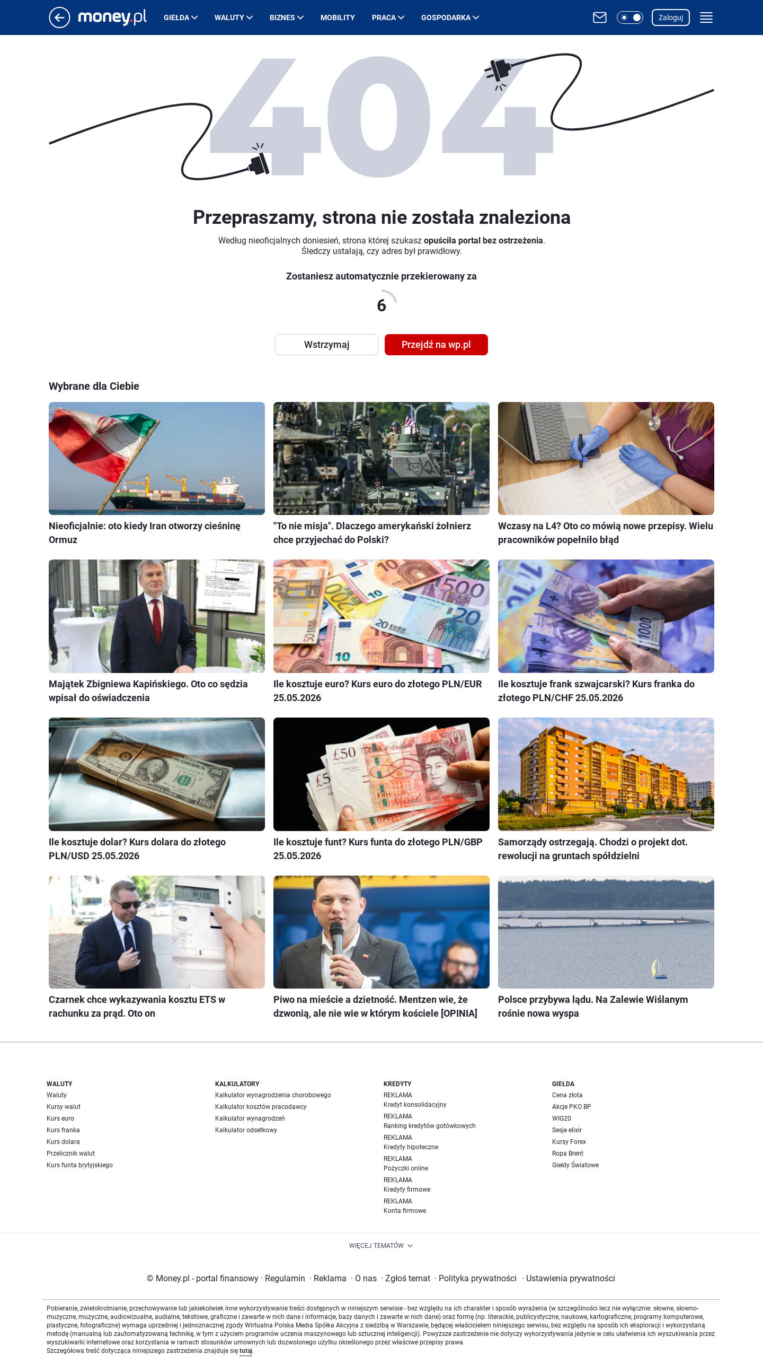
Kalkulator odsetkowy (246, 1130)
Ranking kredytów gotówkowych (430, 1126)
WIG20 (561, 1118)
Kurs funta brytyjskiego (80, 1165)
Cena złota (567, 1095)
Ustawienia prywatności (568, 1278)
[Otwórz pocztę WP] (599, 17)
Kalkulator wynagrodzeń (250, 1118)
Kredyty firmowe (407, 1189)
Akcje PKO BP (571, 1107)
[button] (630, 17)
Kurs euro (60, 1118)
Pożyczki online (406, 1168)
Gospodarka (446, 17)
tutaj (245, 1350)
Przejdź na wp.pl (436, 344)
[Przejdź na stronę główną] (59, 25)
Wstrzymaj (327, 344)
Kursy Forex (569, 1142)
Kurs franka (63, 1130)
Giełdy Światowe (575, 1165)
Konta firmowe (405, 1210)
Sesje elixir (567, 1130)
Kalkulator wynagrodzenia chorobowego (273, 1095)
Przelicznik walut (71, 1153)
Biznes (282, 17)
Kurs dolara (63, 1142)
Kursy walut (64, 1107)
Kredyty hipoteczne (411, 1147)
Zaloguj (671, 17)
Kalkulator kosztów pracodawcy (261, 1107)
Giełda (176, 17)
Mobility (338, 17)
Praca (384, 17)
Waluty (229, 17)
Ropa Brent (567, 1153)
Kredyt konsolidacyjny (415, 1104)
